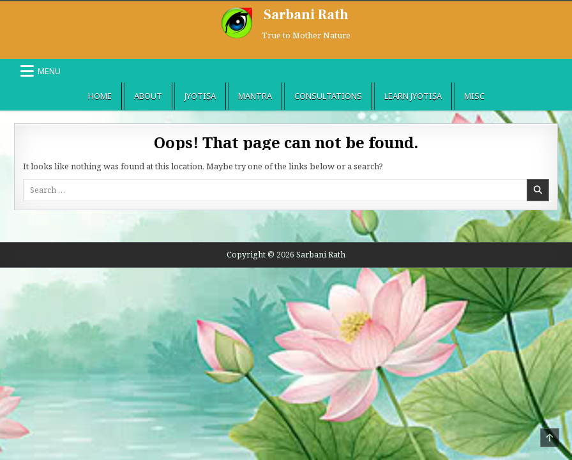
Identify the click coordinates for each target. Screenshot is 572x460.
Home (100, 96)
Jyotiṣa (200, 96)
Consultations (328, 96)
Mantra (255, 96)
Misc (474, 96)
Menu (49, 71)
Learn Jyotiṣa (413, 96)
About (148, 96)
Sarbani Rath (306, 15)
